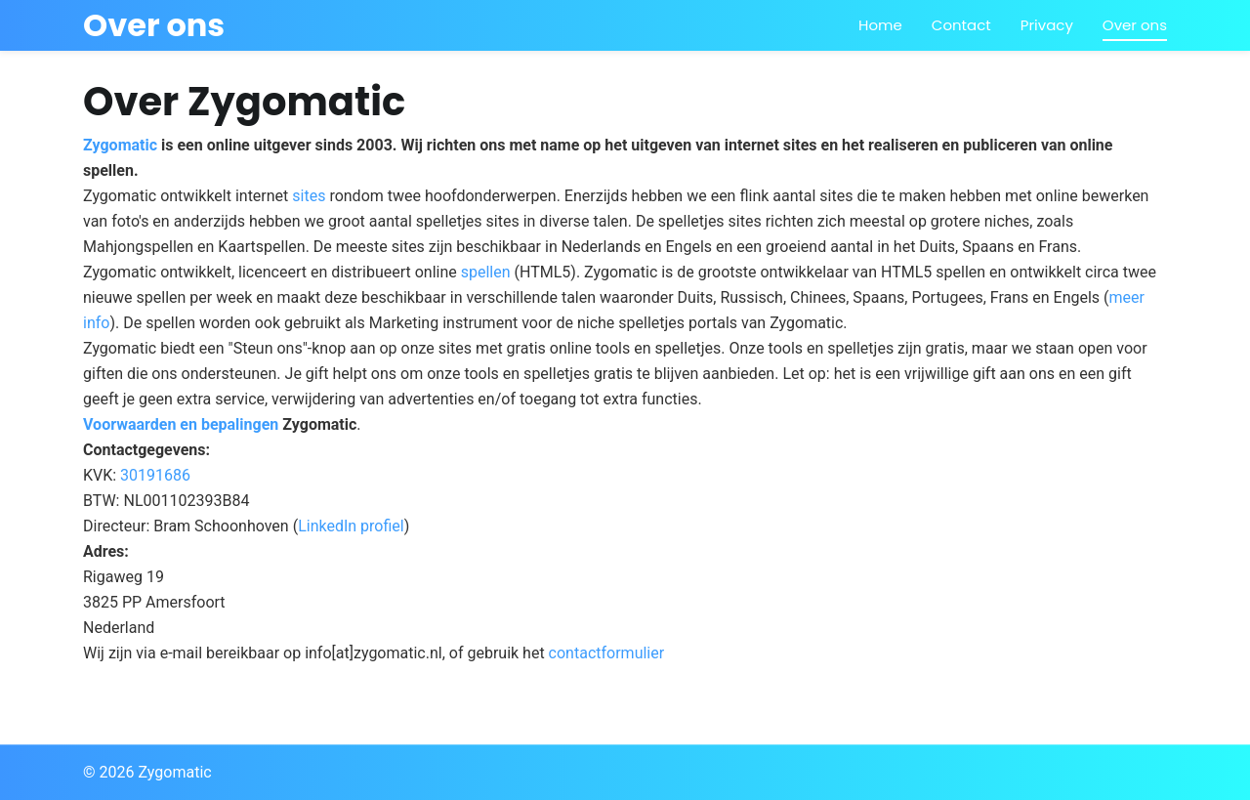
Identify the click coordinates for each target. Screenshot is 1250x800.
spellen (486, 272)
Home (880, 25)
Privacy (1047, 25)
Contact (961, 25)
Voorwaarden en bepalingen (180, 424)
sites (308, 196)
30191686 (155, 475)
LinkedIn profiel (351, 526)
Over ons (1135, 25)
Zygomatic (120, 145)
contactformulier (607, 653)
